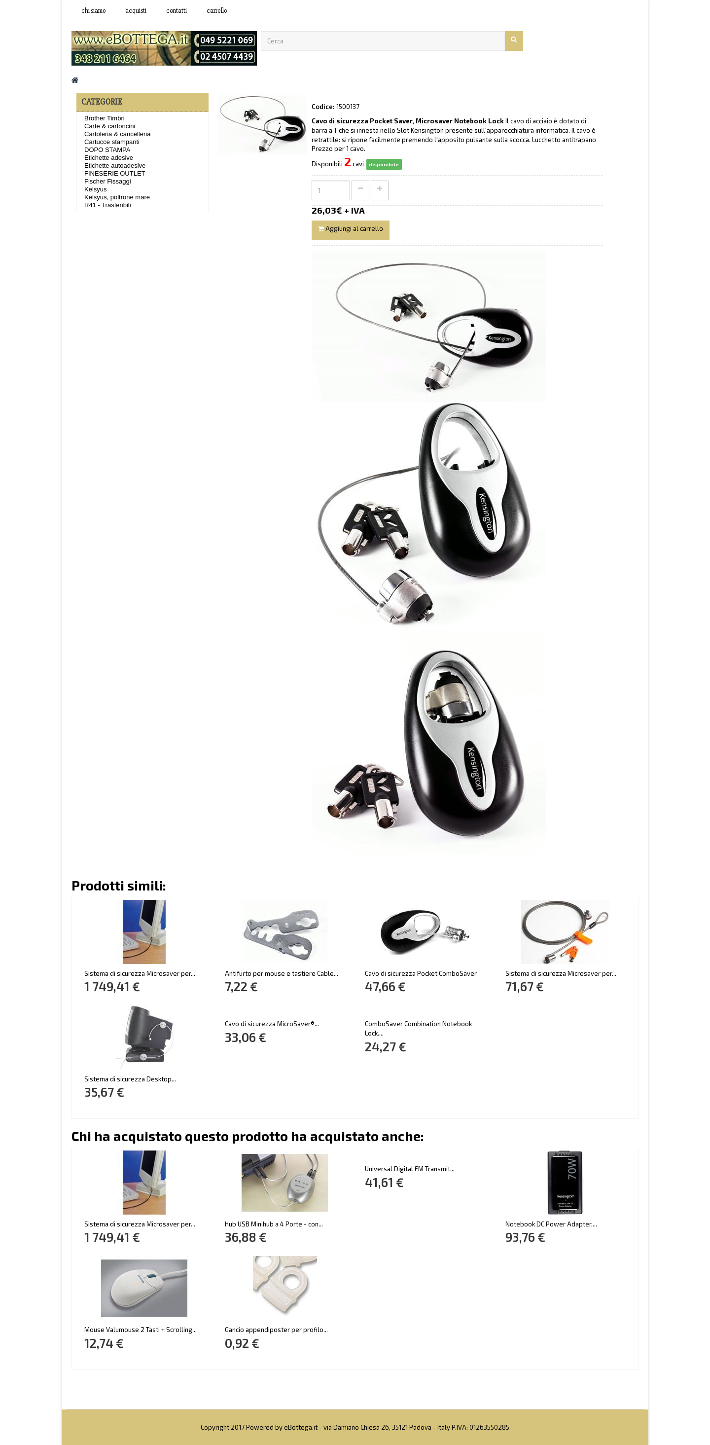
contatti (176, 11)
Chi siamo (93, 11)
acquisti (135, 11)
